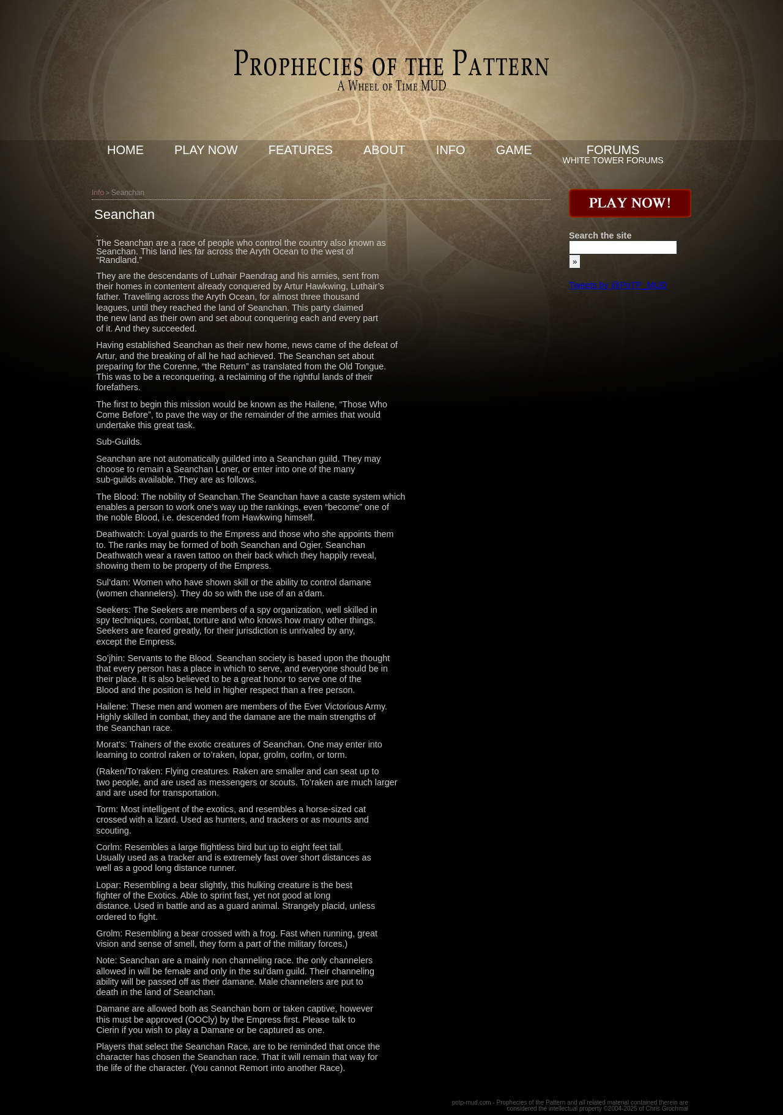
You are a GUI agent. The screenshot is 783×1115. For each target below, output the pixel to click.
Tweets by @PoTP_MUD (618, 285)
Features (301, 150)
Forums (613, 150)
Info (451, 150)
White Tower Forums (613, 160)
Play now (206, 150)
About (384, 150)
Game (514, 150)
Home (125, 150)
